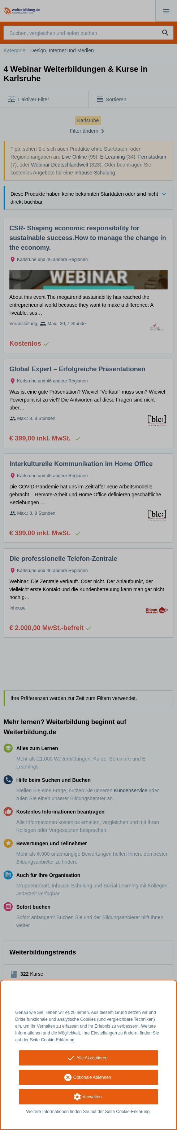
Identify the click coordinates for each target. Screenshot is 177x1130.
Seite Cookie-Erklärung (52, 1039)
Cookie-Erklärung (133, 1111)
